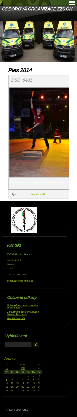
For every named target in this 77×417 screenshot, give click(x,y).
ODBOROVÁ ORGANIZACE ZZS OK (37, 9)
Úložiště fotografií (16, 318)
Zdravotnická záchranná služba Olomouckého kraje (23, 313)
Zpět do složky (39, 194)
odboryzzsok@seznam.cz (20, 281)
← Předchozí (14, 194)
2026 (23, 368)
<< (7, 365)
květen (23, 365)
